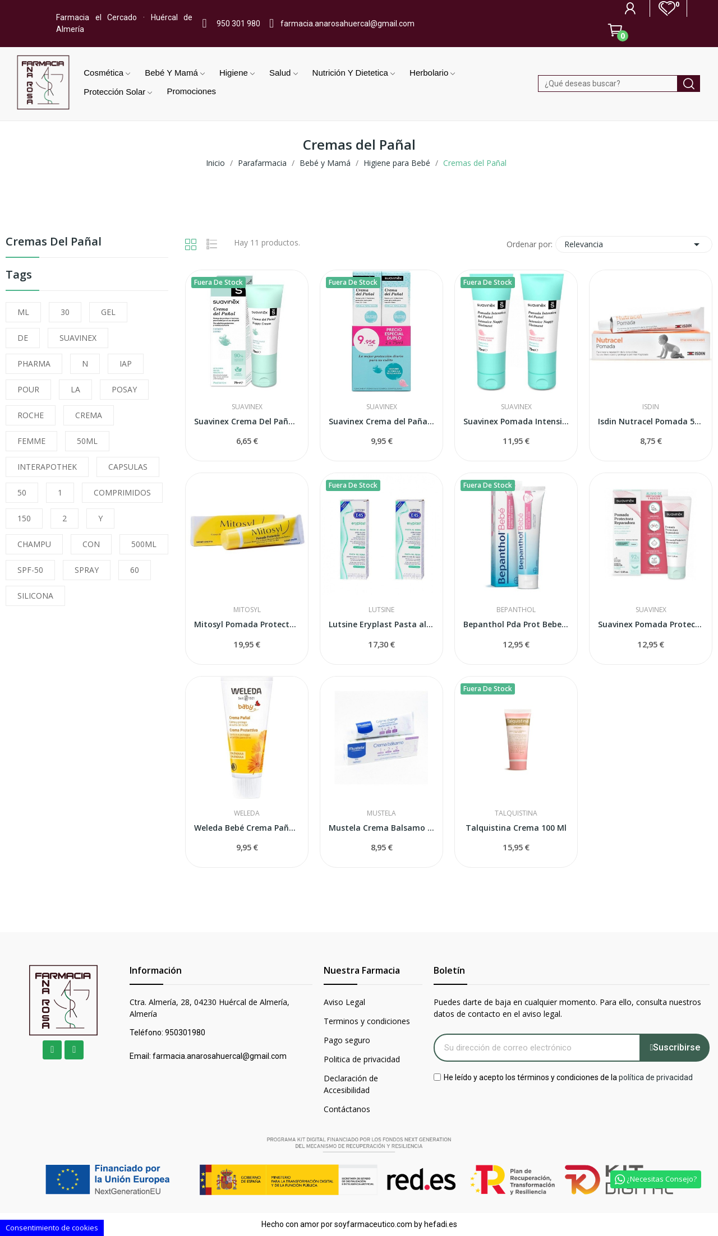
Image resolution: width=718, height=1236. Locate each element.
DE (22, 337)
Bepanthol (516, 610)
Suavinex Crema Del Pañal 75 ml (247, 421)
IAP (125, 363)
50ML (87, 441)
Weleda (247, 813)
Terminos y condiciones (367, 1021)
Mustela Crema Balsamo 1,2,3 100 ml (381, 827)
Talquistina (516, 813)
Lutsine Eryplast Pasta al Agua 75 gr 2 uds (381, 624)
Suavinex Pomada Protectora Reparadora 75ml (650, 624)
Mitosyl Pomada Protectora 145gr (247, 624)
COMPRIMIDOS (122, 492)
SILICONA (35, 595)
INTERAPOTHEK (47, 466)
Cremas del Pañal (54, 242)
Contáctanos (347, 1109)
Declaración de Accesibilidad (351, 1084)
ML (23, 312)
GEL (108, 312)
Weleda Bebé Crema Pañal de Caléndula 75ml (247, 827)
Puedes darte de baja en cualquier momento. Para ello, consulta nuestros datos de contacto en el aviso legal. (567, 1008)
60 (134, 569)
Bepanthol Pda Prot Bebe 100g (516, 624)
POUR (28, 389)
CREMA (88, 415)
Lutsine (381, 610)
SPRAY (87, 569)
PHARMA (33, 363)
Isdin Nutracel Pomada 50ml (650, 421)
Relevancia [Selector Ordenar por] (633, 244)
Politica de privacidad (362, 1059)
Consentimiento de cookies (52, 1228)
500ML (144, 544)
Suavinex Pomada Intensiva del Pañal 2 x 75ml (516, 421)
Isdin (650, 407)
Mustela (381, 813)
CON (91, 544)
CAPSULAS (128, 466)
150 (24, 518)
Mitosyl (247, 610)
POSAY (124, 389)
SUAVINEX (77, 337)
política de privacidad (656, 1076)
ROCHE (30, 415)
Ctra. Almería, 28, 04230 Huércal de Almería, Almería (209, 1008)
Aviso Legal (344, 1002)
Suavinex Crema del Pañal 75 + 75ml (381, 421)
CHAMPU (34, 544)
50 (21, 492)
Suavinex (247, 407)
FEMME (31, 441)
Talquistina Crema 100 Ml (516, 827)
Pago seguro (347, 1040)
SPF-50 (30, 569)
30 (65, 312)
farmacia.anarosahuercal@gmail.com (347, 23)
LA (75, 389)
